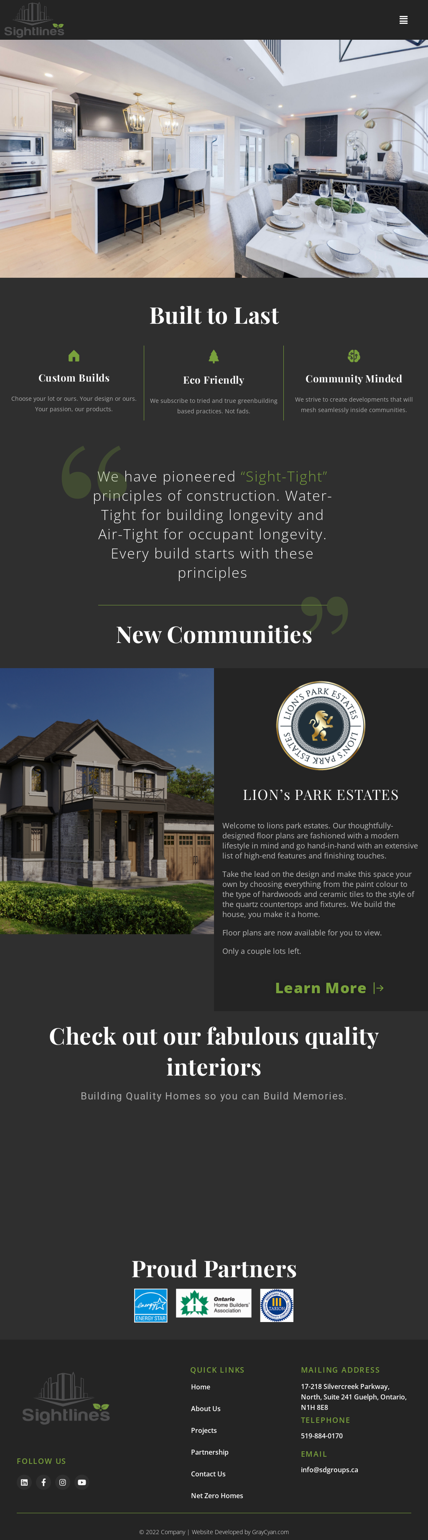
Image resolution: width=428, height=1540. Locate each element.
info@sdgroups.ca (329, 1469)
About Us (206, 1408)
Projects (204, 1430)
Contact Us (208, 1474)
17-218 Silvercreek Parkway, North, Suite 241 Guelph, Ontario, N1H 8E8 (354, 1397)
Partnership (210, 1452)
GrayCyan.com (270, 1532)
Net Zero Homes (217, 1495)
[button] (404, 20)
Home (200, 1386)
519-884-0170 (322, 1435)
